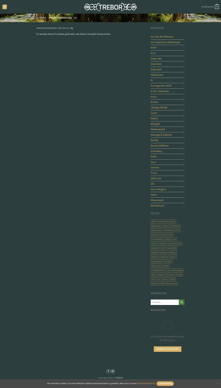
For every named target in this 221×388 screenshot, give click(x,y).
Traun (154, 172)
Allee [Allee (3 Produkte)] (153, 221)
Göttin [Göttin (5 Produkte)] (154, 243)
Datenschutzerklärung (146, 383)
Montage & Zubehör (161, 134)
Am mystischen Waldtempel (165, 42)
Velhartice (156, 178)
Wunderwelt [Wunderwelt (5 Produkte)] (172, 283)
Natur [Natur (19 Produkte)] (173, 257)
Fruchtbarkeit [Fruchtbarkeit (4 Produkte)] (157, 239)
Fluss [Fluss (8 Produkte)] (154, 234)
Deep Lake (156, 58)
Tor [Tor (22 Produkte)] (158, 279)
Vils (152, 183)
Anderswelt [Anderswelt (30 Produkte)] (163, 221)
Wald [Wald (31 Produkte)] (172, 279)
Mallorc (155, 118)
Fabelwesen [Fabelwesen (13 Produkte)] (169, 230)
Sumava (155, 167)
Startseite (41, 18)
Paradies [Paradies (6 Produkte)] (168, 261)
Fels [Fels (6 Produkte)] (178, 230)
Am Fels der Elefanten (162, 36)
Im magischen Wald (161, 85)
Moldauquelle (158, 129)
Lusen (154, 112)
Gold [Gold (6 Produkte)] (168, 239)
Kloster (154, 102)
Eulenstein (156, 69)
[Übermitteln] (181, 302)
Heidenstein (157, 74)
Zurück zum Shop (168, 349)
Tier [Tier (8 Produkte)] (153, 279)
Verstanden (165, 384)
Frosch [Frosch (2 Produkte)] (161, 234)
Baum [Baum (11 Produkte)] (172, 221)
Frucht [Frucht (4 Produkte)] (169, 234)
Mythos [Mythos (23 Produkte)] (155, 257)
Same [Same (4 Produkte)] (166, 266)
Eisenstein (156, 63)
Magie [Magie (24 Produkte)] (154, 252)
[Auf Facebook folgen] (108, 371)
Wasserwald (157, 200)
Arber (154, 47)
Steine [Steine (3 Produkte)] (161, 274)
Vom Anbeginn (158, 189)
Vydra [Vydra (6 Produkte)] (165, 279)
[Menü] (4, 7)
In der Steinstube (160, 91)
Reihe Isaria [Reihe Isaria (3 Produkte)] (156, 266)
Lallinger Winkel (159, 107)
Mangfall (155, 123)
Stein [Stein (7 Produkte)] (154, 274)
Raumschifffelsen (160, 145)
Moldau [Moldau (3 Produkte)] (172, 252)
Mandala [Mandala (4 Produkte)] (163, 252)
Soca (153, 162)
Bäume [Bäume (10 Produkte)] (167, 226)
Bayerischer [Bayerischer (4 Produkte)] (156, 226)
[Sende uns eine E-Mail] (113, 371)
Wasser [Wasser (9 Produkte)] (155, 283)
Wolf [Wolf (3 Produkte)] (162, 283)
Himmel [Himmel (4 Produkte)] (171, 243)
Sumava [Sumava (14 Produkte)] (169, 274)
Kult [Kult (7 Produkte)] (162, 248)
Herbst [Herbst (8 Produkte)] (162, 243)
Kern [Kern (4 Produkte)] (179, 243)
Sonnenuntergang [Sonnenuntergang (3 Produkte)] (174, 270)
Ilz (152, 80)
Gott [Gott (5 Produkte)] (174, 239)
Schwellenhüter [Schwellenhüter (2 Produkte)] (158, 270)
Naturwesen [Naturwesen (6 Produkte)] (157, 261)
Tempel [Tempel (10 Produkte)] (179, 274)
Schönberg (156, 151)
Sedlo (154, 156)
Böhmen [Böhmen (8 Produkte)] (176, 226)
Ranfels (154, 140)
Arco (153, 53)
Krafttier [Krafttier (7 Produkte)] (155, 248)
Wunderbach (157, 205)
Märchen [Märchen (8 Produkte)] (164, 257)
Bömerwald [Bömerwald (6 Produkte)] (156, 230)
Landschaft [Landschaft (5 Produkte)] (171, 248)
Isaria (153, 96)
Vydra (154, 194)
